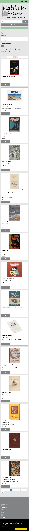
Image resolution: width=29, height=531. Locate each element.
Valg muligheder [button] (8, 528)
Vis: (16, 57)
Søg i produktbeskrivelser (6, 43)
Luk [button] (26, 520)
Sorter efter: (4, 57)
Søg (6, 28)
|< (2, 490)
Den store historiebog (7, 364)
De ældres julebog (6, 161)
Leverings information (5, 503)
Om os (2, 501)
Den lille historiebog (7, 335)
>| (2, 492)
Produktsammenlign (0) (7, 54)
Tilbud (2, 515)
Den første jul (5, 221)
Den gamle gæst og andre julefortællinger (12, 307)
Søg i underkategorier (5, 41)
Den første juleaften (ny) (8, 278)
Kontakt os (3, 509)
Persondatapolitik (4, 504)
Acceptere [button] (21, 528)
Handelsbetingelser (4, 505)
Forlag (2, 514)
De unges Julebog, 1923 (7, 133)
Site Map (2, 510)
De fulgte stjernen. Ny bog (8, 76)
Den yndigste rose (6, 392)
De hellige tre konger (7, 104)
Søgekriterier (3, 35)
